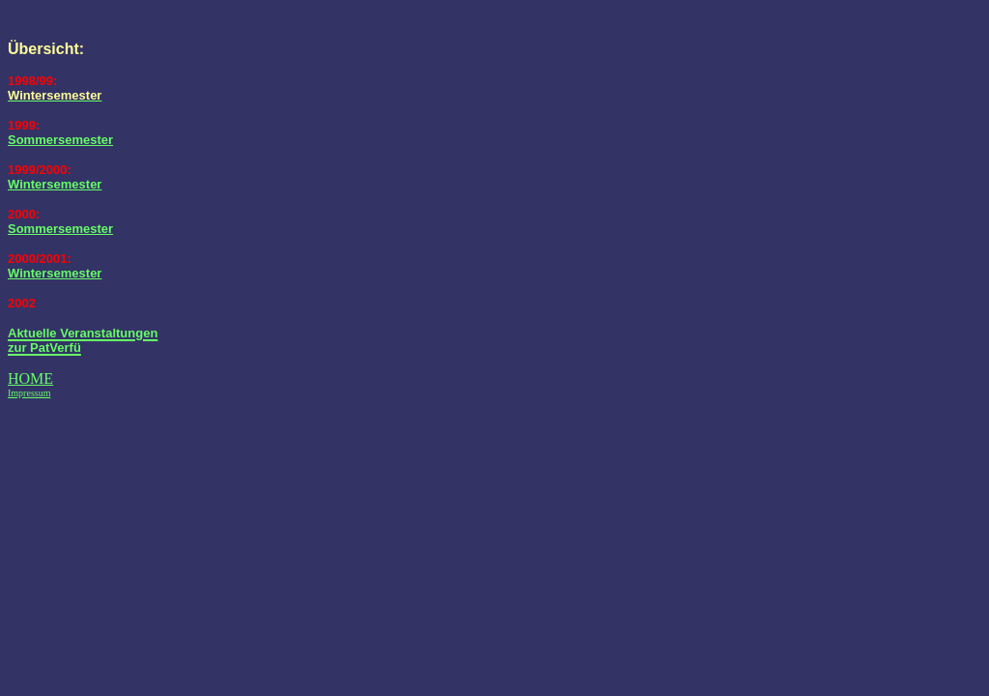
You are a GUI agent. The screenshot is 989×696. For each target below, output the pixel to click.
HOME (30, 378)
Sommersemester (60, 139)
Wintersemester (54, 184)
